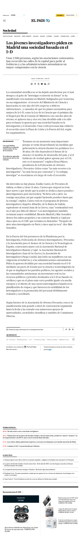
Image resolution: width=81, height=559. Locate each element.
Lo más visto (7, 455)
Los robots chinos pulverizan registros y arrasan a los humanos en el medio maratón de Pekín (41, 442)
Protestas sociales (39, 339)
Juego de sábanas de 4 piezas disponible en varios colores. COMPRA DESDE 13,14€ (67, 510)
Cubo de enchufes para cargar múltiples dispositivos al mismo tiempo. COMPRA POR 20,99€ (68, 521)
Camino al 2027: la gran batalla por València (23, 446)
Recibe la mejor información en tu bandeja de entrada (26, 329)
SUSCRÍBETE (60, 15)
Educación (17, 36)
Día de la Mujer (8, 36)
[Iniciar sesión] (71, 15)
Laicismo (56, 36)
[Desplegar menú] (4, 20)
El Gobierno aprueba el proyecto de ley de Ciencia (11, 158)
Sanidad (42, 36)
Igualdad (35, 36)
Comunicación (65, 36)
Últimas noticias (9, 427)
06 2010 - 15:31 (42, 78)
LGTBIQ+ (73, 36)
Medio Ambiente (26, 36)
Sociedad (9, 30)
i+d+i (30, 339)
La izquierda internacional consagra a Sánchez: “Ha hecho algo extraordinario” (30, 469)
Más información (12, 349)
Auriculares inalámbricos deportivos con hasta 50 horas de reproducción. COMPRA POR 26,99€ (21, 529)
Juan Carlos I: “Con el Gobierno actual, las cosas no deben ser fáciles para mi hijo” (31, 479)
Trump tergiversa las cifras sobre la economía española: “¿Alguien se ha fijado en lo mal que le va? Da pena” (39, 460)
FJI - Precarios (10, 339)
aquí (49, 349)
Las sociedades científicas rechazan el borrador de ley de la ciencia (11, 148)
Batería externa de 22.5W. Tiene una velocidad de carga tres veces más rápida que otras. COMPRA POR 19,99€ (68, 500)
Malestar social (64, 339)
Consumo (49, 36)
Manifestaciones (22, 339)
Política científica (52, 339)
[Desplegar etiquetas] (73, 339)
